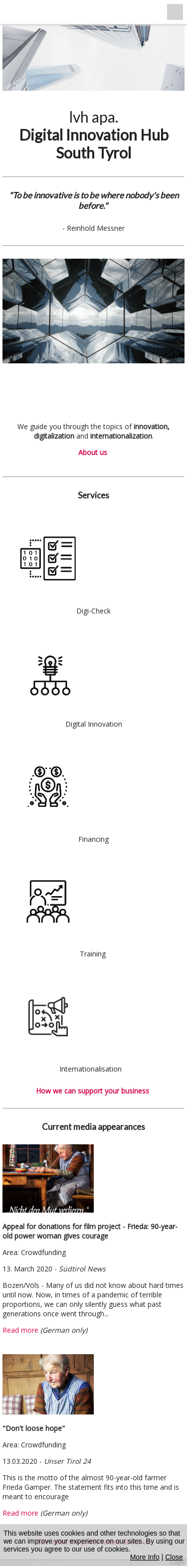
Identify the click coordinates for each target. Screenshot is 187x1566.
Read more (20, 1330)
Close (174, 1557)
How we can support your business (93, 1091)
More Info (145, 1557)
